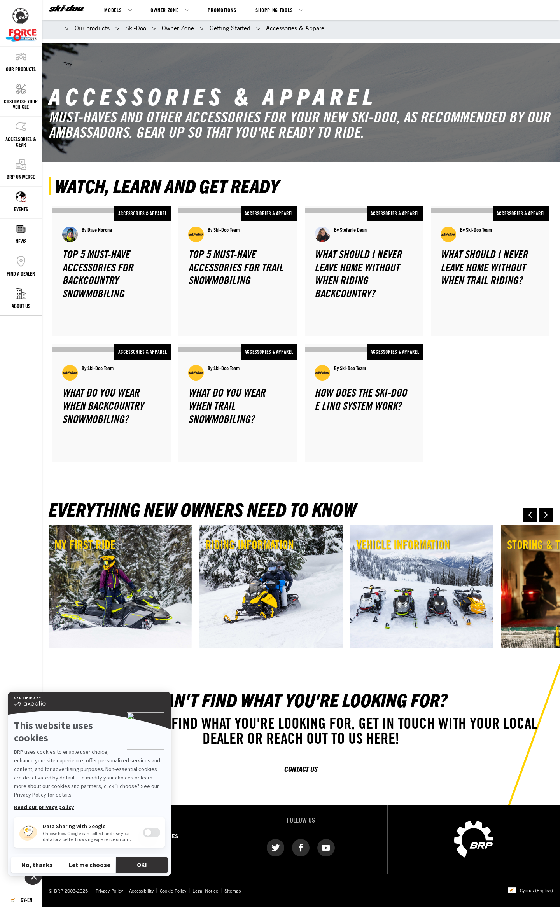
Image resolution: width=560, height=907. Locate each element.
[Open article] (111, 271)
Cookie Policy (173, 891)
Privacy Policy (109, 891)
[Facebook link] (301, 847)
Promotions (222, 10)
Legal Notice (205, 891)
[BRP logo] (473, 838)
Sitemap (232, 891)
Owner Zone (164, 10)
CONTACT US (301, 768)
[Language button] (21, 900)
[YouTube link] (326, 847)
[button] (530, 515)
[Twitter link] (275, 847)
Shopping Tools (274, 10)
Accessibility (141, 891)
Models (112, 10)
